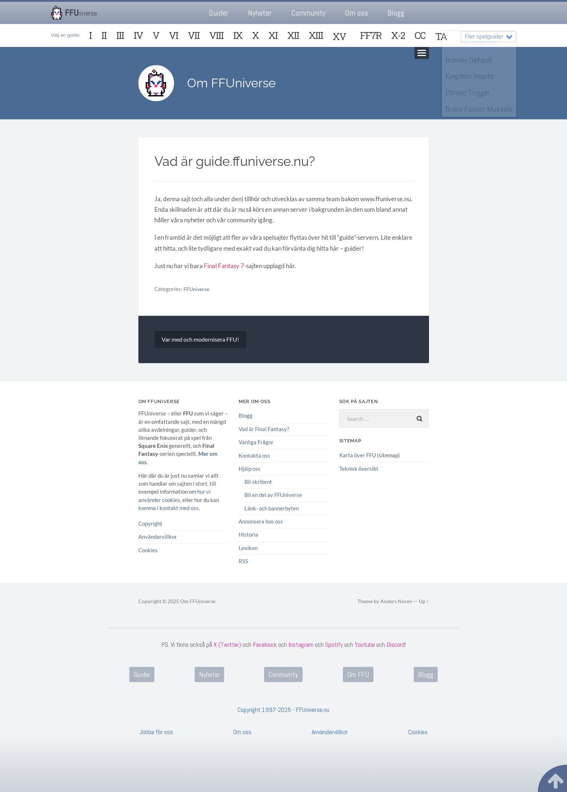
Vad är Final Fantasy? (264, 429)
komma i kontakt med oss (168, 508)
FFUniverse (197, 289)
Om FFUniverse (233, 83)
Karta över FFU (357, 455)
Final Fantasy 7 (224, 266)
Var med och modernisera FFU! (200, 339)
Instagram (300, 644)
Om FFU (358, 674)
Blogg (396, 13)
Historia (248, 535)
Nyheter (260, 13)
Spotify (334, 644)
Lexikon (248, 548)
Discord (395, 644)
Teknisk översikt (358, 469)
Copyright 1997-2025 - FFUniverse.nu (283, 709)
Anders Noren (396, 601)
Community (308, 13)
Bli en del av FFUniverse (273, 495)
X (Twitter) (227, 644)
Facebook (265, 644)
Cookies (148, 550)
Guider (218, 13)
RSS (243, 561)
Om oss (356, 13)
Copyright (150, 523)
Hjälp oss (249, 468)
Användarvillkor (157, 537)
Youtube (365, 644)
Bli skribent (258, 482)
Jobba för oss (156, 732)
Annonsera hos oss (261, 521)
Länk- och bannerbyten (271, 508)
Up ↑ (424, 601)
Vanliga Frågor (256, 442)
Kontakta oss (254, 455)
